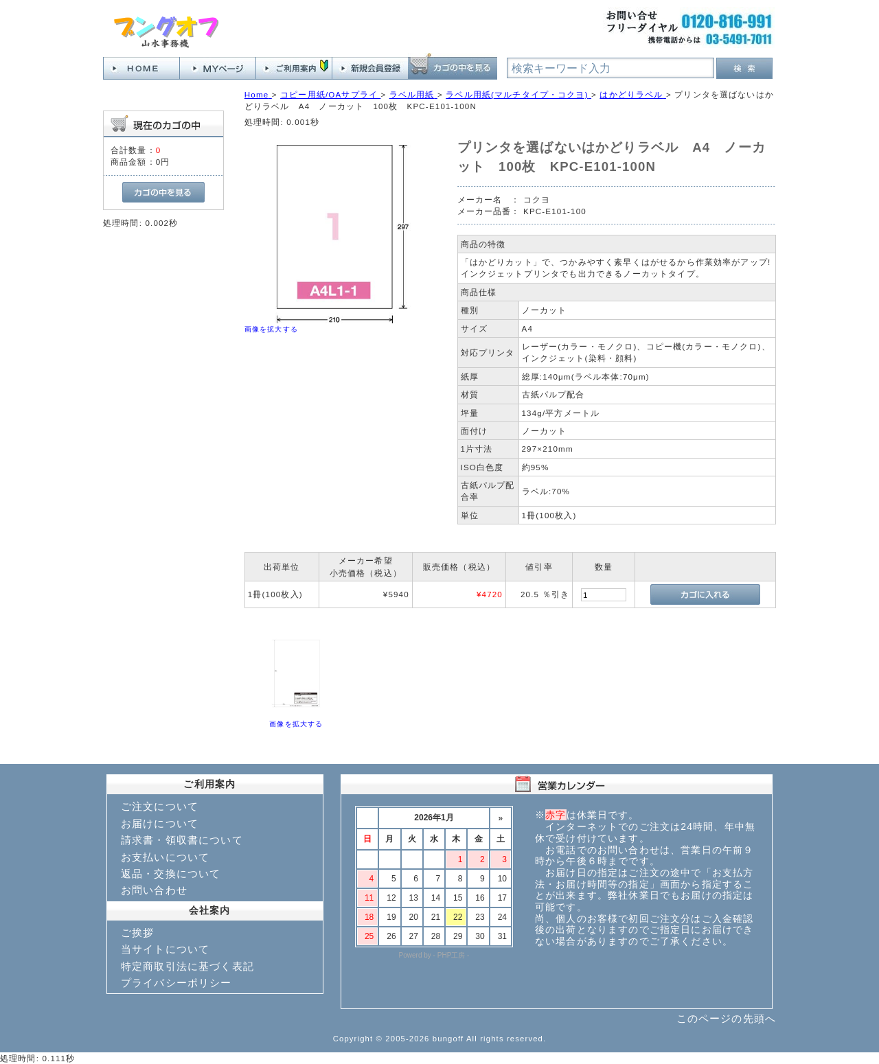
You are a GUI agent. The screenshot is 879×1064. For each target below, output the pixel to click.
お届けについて (159, 823)
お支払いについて (165, 857)
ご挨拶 (137, 932)
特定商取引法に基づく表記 (187, 966)
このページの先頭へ (726, 1018)
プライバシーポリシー (176, 982)
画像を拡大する (271, 329)
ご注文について (159, 806)
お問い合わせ (154, 890)
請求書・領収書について (182, 840)
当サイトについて (165, 949)
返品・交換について (170, 873)
